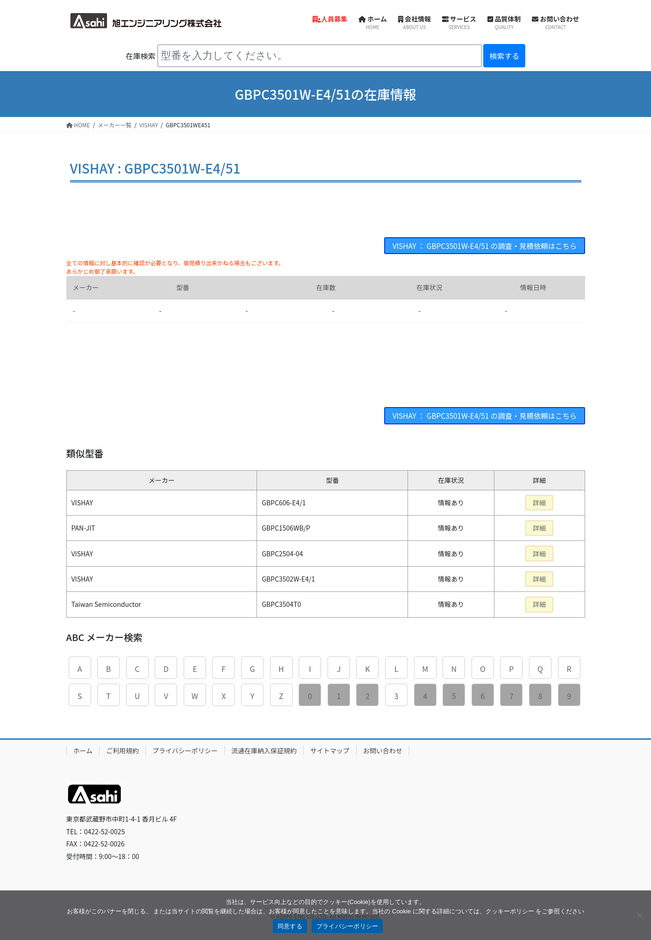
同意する (290, 926)
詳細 (539, 504)
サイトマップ (330, 751)
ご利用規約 (122, 751)
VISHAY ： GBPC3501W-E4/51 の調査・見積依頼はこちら (481, 246)
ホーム (83, 751)
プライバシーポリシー (185, 751)
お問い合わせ (382, 751)
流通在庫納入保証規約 (264, 751)
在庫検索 (141, 55)
